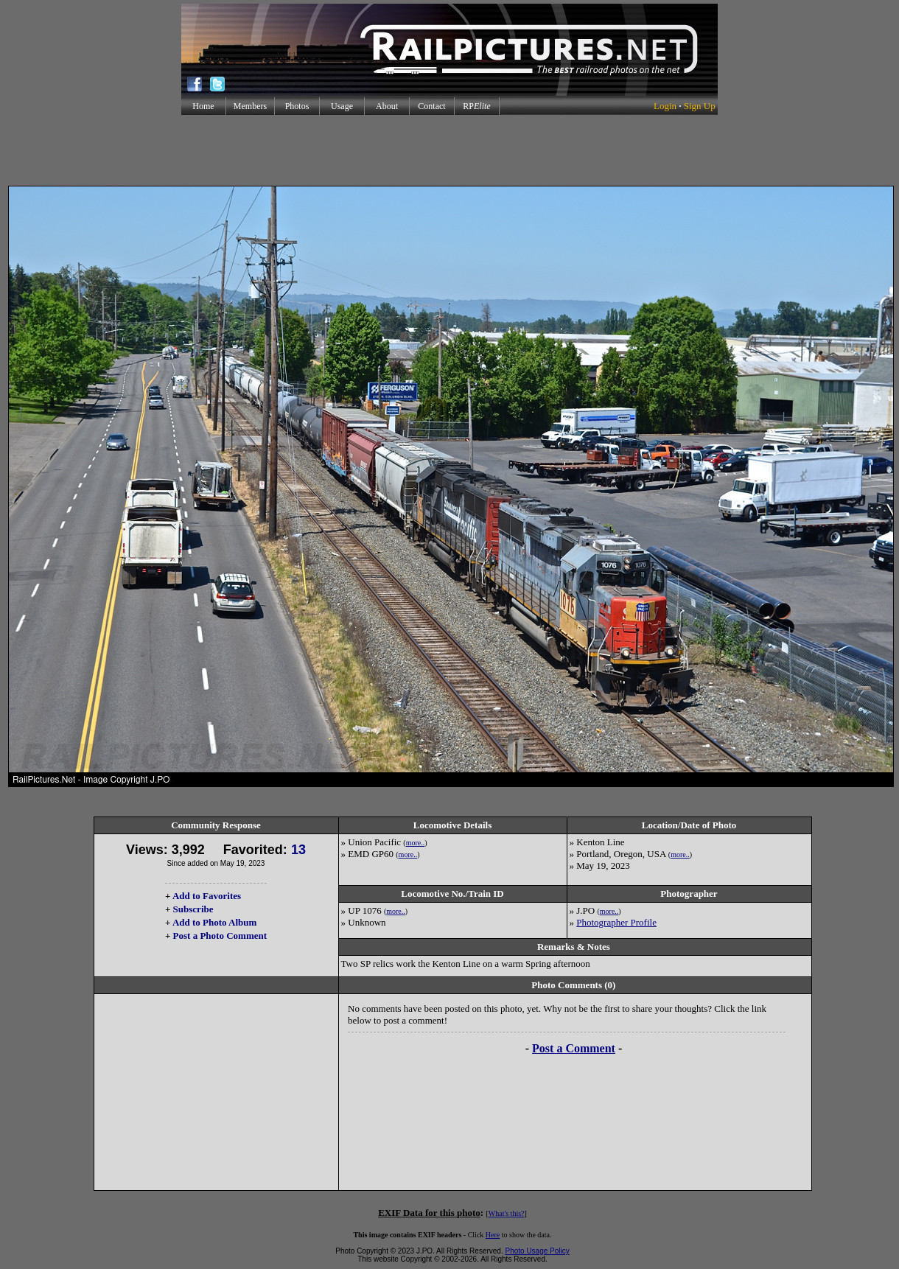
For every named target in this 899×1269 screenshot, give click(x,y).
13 (298, 849)
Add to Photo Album (214, 922)
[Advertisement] (449, 150)
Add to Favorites (206, 895)
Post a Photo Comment (220, 935)
